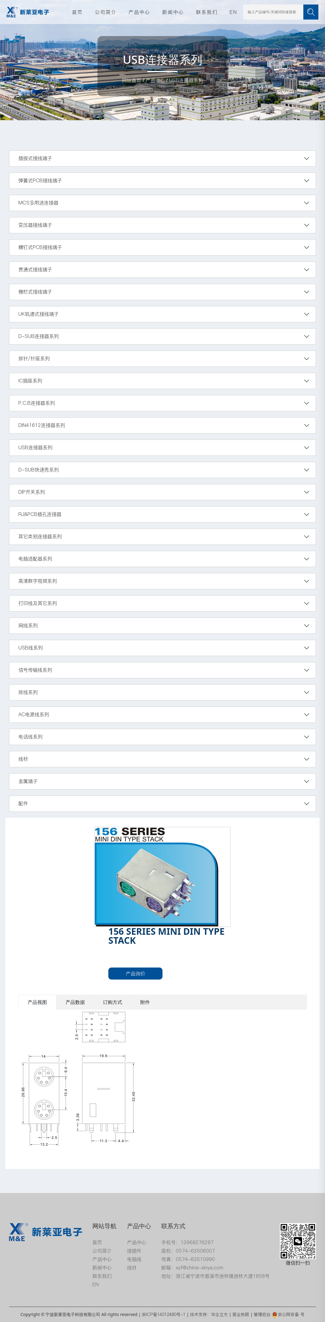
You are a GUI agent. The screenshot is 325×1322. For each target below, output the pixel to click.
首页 (77, 12)
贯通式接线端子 (35, 269)
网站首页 (131, 80)
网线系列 (28, 625)
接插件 (134, 1250)
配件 (23, 803)
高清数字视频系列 (37, 581)
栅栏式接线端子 (35, 291)
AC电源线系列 (33, 714)
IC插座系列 (30, 380)
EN (233, 12)
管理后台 (262, 1314)
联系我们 (207, 12)
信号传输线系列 (35, 670)
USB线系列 (30, 647)
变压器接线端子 (35, 225)
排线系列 (28, 692)
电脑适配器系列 (35, 558)
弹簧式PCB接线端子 (40, 180)
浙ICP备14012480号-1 (163, 1314)
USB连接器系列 (186, 80)
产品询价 (135, 973)
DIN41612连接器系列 (41, 425)
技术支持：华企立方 (209, 1314)
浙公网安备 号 (288, 1314)
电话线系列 (30, 736)
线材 (23, 759)
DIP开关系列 (31, 492)
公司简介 (105, 12)
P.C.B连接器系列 (36, 403)
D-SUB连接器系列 (38, 336)
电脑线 (134, 1259)
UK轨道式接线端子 (38, 314)
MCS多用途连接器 (38, 202)
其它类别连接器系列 (40, 536)
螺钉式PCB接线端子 (40, 247)
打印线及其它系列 (37, 603)
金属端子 (28, 781)
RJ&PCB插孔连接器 (39, 514)
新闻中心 (173, 12)
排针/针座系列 (34, 358)
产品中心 (139, 12)
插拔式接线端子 (35, 158)
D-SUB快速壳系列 (38, 469)
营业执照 (240, 1314)
